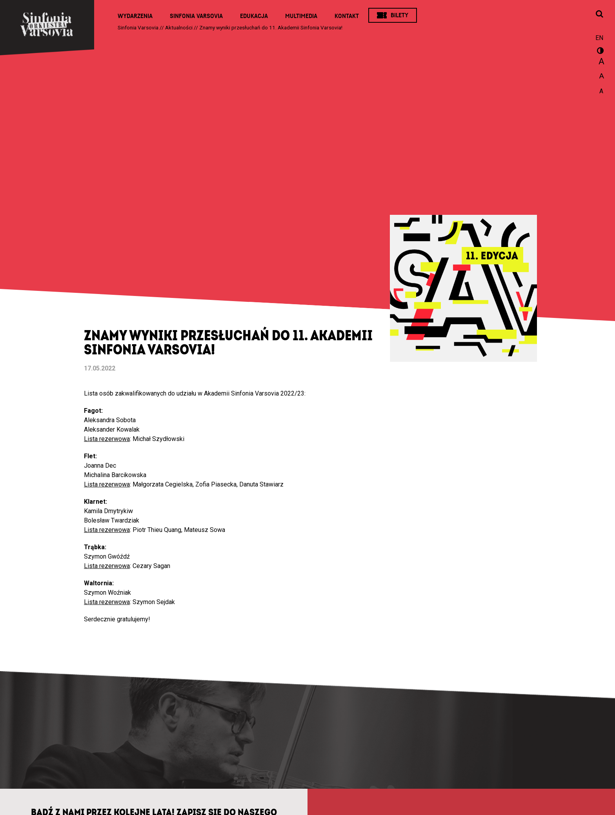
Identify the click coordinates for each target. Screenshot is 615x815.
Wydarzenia (135, 16)
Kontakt (347, 16)
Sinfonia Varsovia (196, 16)
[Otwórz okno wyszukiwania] (599, 14)
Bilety (399, 15)
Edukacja (254, 16)
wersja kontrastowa (599, 52)
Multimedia (301, 16)
